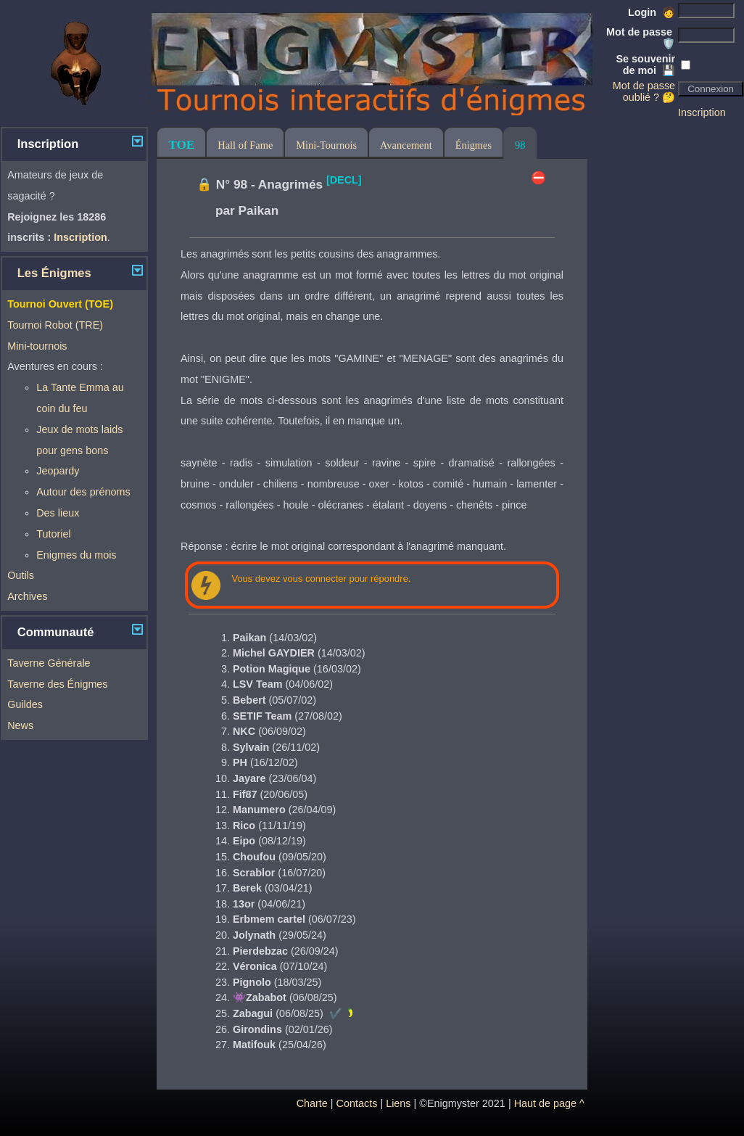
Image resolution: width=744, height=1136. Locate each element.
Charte (312, 1103)
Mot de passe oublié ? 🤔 (644, 91)
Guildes (25, 704)
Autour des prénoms (83, 492)
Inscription (702, 112)
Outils (20, 575)
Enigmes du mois (76, 555)
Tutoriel (53, 534)
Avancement (406, 145)
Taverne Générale (48, 663)
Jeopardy (57, 471)
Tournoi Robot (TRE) (55, 325)
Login (651, 12)
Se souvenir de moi (646, 64)
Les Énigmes (54, 273)
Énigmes (473, 145)
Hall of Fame (245, 145)
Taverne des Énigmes (57, 684)
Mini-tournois (37, 346)
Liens (398, 1103)
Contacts (357, 1103)
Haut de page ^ (549, 1103)
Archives (27, 596)
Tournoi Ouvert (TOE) (60, 304)
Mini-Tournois (326, 145)
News (20, 725)
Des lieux (57, 513)
